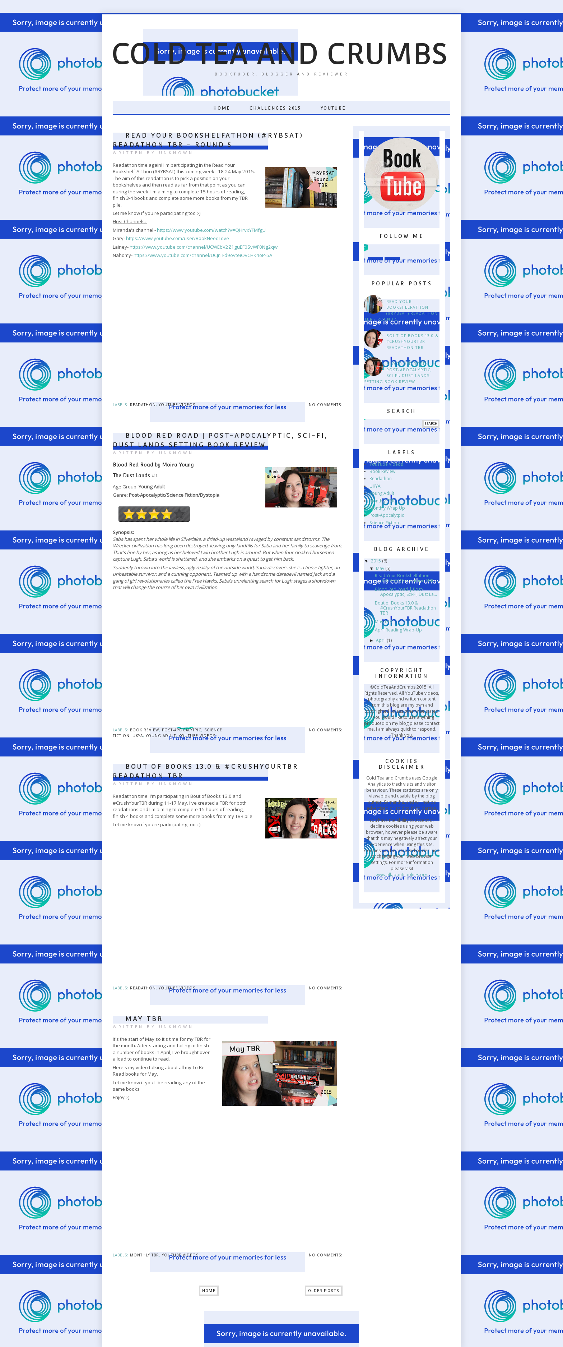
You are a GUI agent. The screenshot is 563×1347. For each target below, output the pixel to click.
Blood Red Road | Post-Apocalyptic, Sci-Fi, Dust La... (406, 591)
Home (222, 108)
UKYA (137, 735)
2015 (376, 561)
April (381, 640)
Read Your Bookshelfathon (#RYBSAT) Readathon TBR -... (407, 578)
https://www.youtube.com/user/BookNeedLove (177, 238)
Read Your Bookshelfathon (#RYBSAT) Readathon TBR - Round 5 (401, 310)
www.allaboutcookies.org (401, 875)
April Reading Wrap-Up (398, 630)
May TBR (144, 1018)
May (380, 568)
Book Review (144, 729)
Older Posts (323, 1290)
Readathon (143, 404)
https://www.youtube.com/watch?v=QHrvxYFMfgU (211, 230)
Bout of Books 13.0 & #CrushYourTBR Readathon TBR (412, 341)
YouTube (333, 108)
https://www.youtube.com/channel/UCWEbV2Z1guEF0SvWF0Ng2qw (204, 247)
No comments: (326, 404)
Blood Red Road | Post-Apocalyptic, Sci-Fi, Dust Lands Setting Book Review (398, 372)
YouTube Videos (177, 404)
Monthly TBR (144, 1255)
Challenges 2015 (275, 108)
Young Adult (161, 735)
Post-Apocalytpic (181, 729)
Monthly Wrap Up (387, 508)
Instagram (375, 252)
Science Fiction (384, 523)
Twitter (392, 252)
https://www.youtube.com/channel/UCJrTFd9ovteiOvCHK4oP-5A (203, 255)
